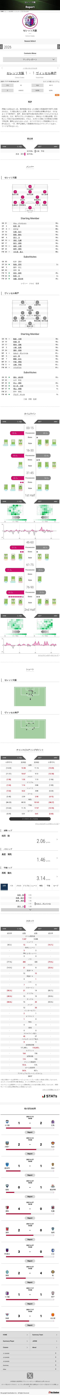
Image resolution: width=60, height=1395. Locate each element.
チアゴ (15, 229)
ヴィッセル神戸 (46, 73)
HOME (2, 11)
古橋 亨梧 (17, 365)
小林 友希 (17, 347)
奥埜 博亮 (17, 249)
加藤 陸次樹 (18, 279)
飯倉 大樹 (17, 339)
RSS (57, 95)
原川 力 (16, 238)
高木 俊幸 (17, 273)
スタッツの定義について (50, 1089)
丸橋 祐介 (17, 232)
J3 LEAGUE (6, 1361)
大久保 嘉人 (18, 252)
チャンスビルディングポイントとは (46, 824)
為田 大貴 (17, 246)
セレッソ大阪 (15, 73)
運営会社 (38, 1381)
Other (4, 1369)
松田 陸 (16, 226)
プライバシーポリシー (29, 1381)
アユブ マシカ (19, 394)
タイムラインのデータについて (48, 655)
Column (5, 1347)
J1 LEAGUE (6, 1353)
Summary (5, 1365)
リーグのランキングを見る (30, 819)
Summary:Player (8, 1341)
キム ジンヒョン (19, 223)
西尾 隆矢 (17, 235)
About (34, 1347)
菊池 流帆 (17, 345)
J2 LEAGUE (6, 1357)
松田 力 (16, 276)
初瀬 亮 (16, 342)
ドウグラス (17, 367)
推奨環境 (19, 1381)
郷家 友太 (17, 359)
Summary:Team (37, 1335)
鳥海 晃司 (17, 264)
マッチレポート (30, 59)
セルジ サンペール (20, 353)
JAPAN (34, 1341)
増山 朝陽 (17, 389)
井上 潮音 (17, 383)
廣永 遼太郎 (18, 377)
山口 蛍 (16, 356)
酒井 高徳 (17, 350)
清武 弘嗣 (17, 240)
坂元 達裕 (17, 243)
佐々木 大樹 (18, 386)
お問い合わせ (45, 1381)
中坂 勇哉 (17, 362)
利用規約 (13, 1381)
